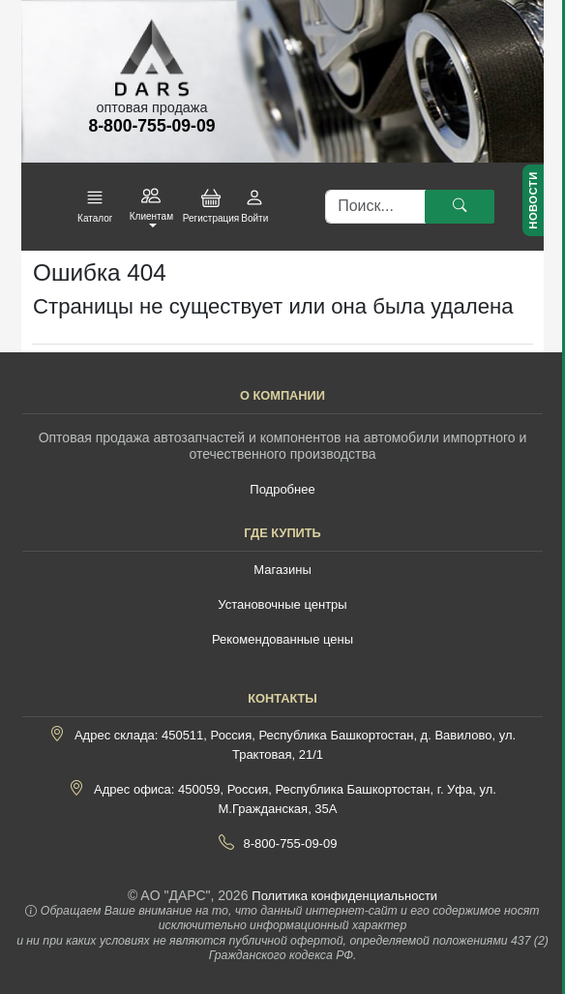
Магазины (282, 569)
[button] (95, 206)
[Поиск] (375, 207)
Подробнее (282, 489)
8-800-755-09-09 (291, 843)
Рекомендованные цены (282, 639)
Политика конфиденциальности (344, 896)
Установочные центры (282, 604)
